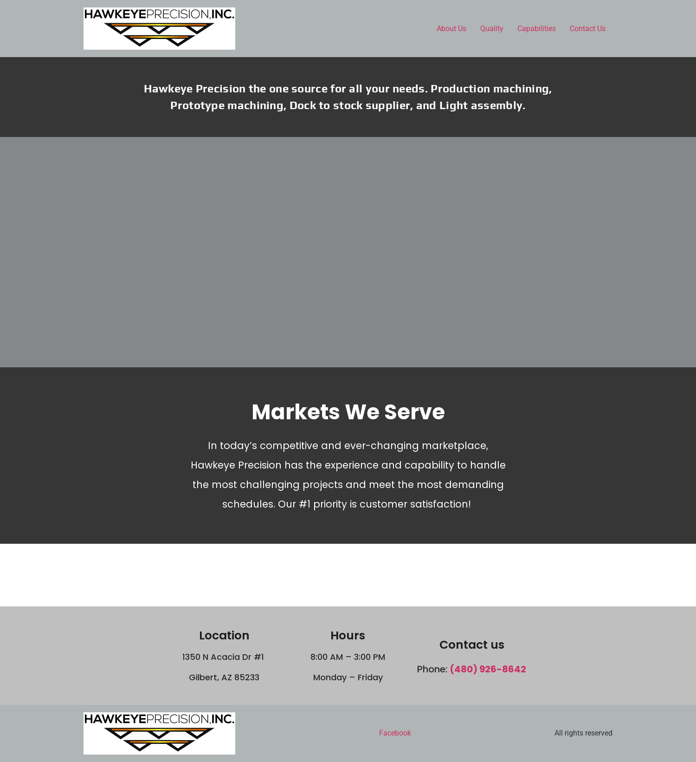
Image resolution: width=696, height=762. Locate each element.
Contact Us (588, 28)
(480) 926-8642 (488, 669)
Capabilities (536, 28)
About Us (451, 28)
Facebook (395, 733)
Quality (491, 28)
